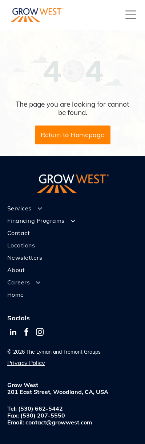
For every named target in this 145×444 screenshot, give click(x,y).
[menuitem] (72, 208)
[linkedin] (13, 333)
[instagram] (40, 333)
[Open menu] (130, 14)
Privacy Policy (26, 362)
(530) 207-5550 (42, 415)
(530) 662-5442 (40, 408)
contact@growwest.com (58, 422)
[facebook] (26, 333)
